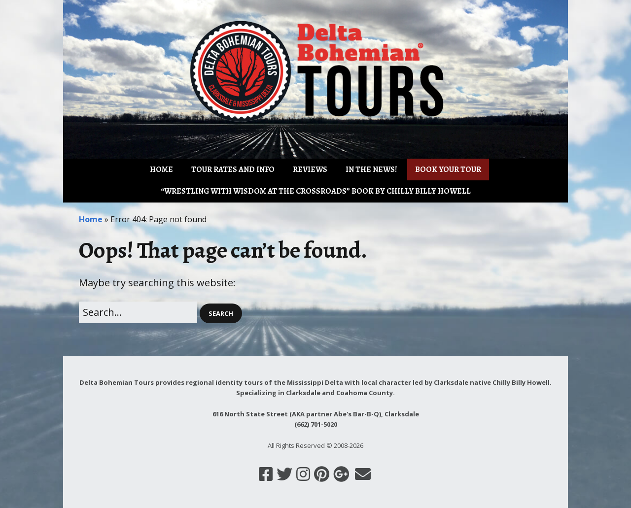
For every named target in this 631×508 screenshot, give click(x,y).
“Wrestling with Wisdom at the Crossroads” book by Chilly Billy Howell (316, 191)
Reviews (310, 169)
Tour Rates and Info (233, 169)
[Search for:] (138, 312)
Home (161, 169)
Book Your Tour (448, 169)
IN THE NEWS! (371, 169)
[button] (221, 314)
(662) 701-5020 (315, 424)
